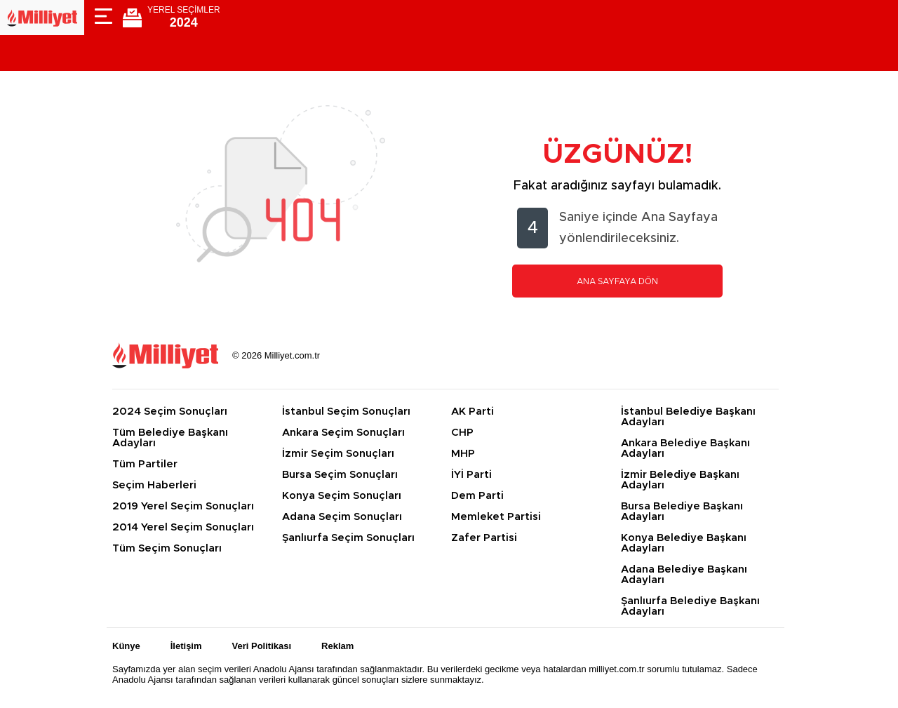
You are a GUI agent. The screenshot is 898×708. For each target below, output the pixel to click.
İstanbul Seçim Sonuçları (346, 411)
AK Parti (472, 411)
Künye (126, 646)
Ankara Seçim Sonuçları (343, 432)
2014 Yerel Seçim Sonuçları (183, 527)
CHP (462, 432)
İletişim (186, 646)
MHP (463, 453)
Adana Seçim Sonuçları (342, 517)
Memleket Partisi (496, 517)
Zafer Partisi (484, 538)
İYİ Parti (471, 474)
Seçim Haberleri (154, 485)
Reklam (337, 646)
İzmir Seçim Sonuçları (338, 453)
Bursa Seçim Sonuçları (340, 474)
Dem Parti (477, 495)
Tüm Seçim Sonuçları (167, 548)
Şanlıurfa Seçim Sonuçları (348, 538)
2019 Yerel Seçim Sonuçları (183, 506)
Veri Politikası (262, 646)
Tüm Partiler (144, 464)
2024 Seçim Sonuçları (169, 411)
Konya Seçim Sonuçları (341, 495)
